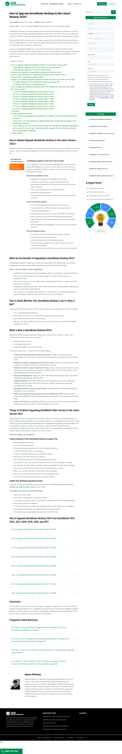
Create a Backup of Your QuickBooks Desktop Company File (36, 82)
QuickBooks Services (95, 147)
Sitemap (70, 738)
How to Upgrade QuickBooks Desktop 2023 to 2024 (33, 92)
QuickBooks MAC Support (97, 140)
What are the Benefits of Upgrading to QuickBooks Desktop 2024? (35, 72)
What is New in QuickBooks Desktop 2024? (27, 77)
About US (44, 4)
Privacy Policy (59, 738)
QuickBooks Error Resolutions (98, 126)
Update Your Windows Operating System (29, 84)
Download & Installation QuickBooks (100, 119)
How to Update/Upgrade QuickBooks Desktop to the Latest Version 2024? (39, 65)
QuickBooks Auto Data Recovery (54, 720)
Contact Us (77, 4)
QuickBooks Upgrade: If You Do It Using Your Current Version (37, 67)
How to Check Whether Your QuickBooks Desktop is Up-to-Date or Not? (38, 75)
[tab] (16, 160)
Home (11, 26)
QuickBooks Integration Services (54, 729)
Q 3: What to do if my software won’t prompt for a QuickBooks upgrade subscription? (46, 126)
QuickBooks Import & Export (99, 195)
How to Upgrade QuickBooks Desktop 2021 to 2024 (33, 97)
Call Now (112, 4)
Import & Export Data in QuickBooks (56, 726)
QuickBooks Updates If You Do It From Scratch (31, 70)
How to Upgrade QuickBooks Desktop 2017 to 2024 (33, 106)
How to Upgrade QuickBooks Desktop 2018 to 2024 (33, 104)
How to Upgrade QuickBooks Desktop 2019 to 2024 (33, 101)
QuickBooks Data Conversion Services (101, 176)
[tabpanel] (51, 204)
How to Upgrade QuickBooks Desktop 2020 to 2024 (33, 99)
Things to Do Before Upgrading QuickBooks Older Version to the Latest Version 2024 (42, 80)
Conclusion (15, 111)
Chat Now (102, 4)
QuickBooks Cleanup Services (98, 168)
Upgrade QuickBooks (96, 188)
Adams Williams (16, 133)
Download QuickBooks (97, 192)
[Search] (113, 12)
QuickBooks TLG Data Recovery (99, 154)
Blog (69, 4)
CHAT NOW (101, 231)
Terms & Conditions (44, 738)
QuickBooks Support (57, 4)
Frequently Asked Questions (21, 114)
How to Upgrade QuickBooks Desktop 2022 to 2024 (33, 94)
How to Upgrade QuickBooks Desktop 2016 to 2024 (33, 109)
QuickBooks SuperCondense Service (100, 161)
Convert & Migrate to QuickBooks (101, 199)
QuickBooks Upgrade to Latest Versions (101, 133)
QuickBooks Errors (49, 723)
